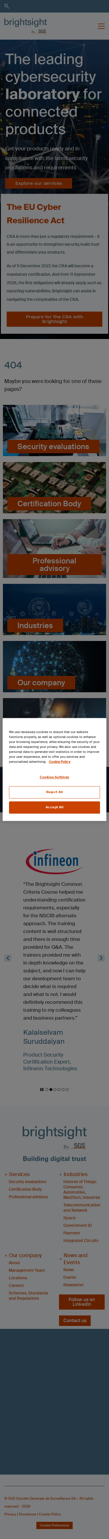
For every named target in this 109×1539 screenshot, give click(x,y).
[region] (54, 769)
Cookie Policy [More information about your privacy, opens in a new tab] (59, 762)
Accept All (55, 807)
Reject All (54, 792)
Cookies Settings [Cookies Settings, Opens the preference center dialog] (54, 777)
